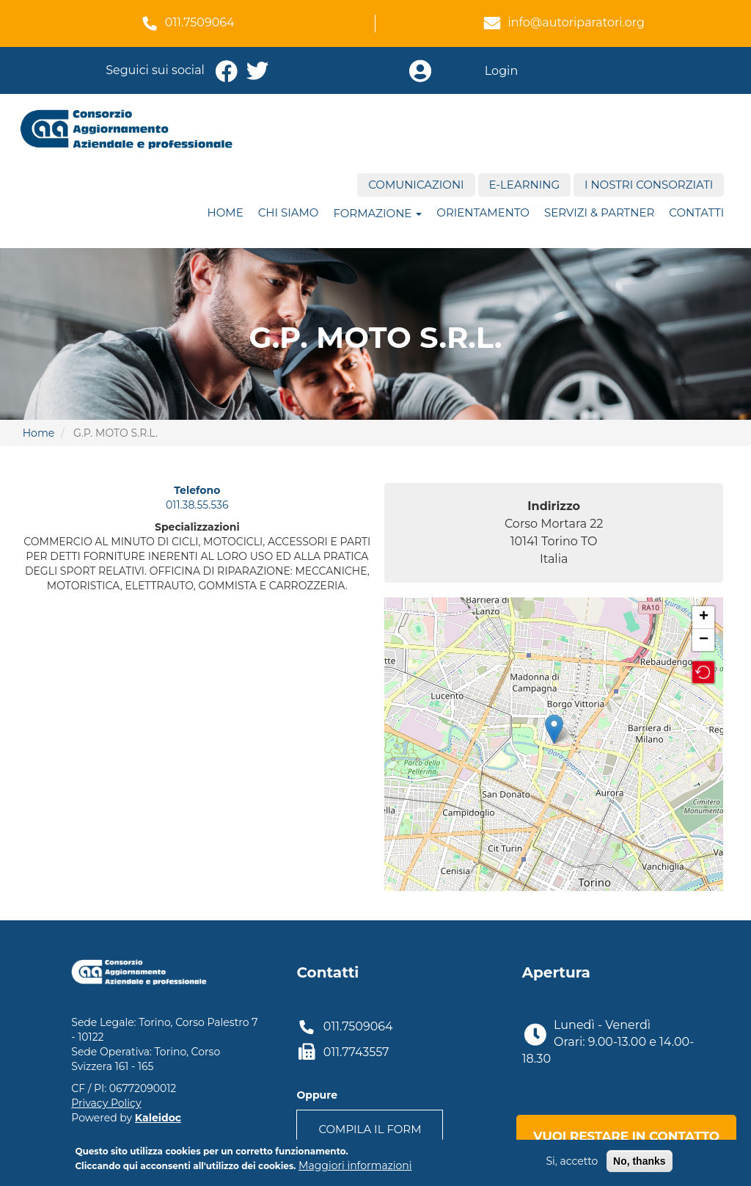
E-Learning (524, 185)
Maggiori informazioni (354, 1165)
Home (225, 212)
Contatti (696, 212)
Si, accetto (572, 1161)
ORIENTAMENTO (483, 212)
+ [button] (703, 617)
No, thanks (639, 1161)
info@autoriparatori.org (576, 22)
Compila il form (369, 1129)
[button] (703, 672)
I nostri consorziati (649, 185)
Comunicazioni (416, 185)
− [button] (703, 640)
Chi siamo (288, 212)
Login (501, 71)
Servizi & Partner (599, 212)
